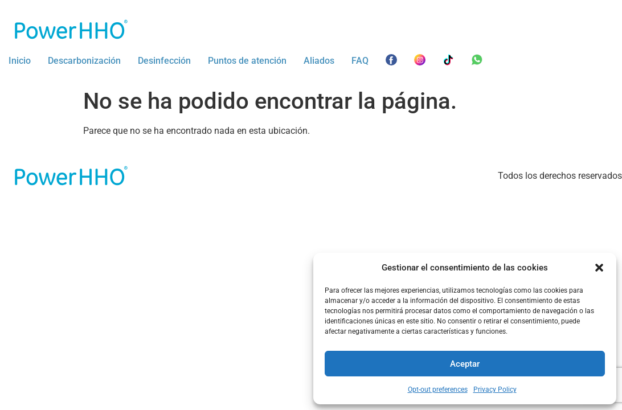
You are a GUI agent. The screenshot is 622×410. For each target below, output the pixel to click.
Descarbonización (84, 60)
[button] (599, 267)
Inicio (20, 60)
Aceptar (465, 364)
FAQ (360, 60)
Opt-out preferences (438, 389)
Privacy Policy (495, 389)
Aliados (319, 60)
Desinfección (164, 60)
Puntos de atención (247, 60)
